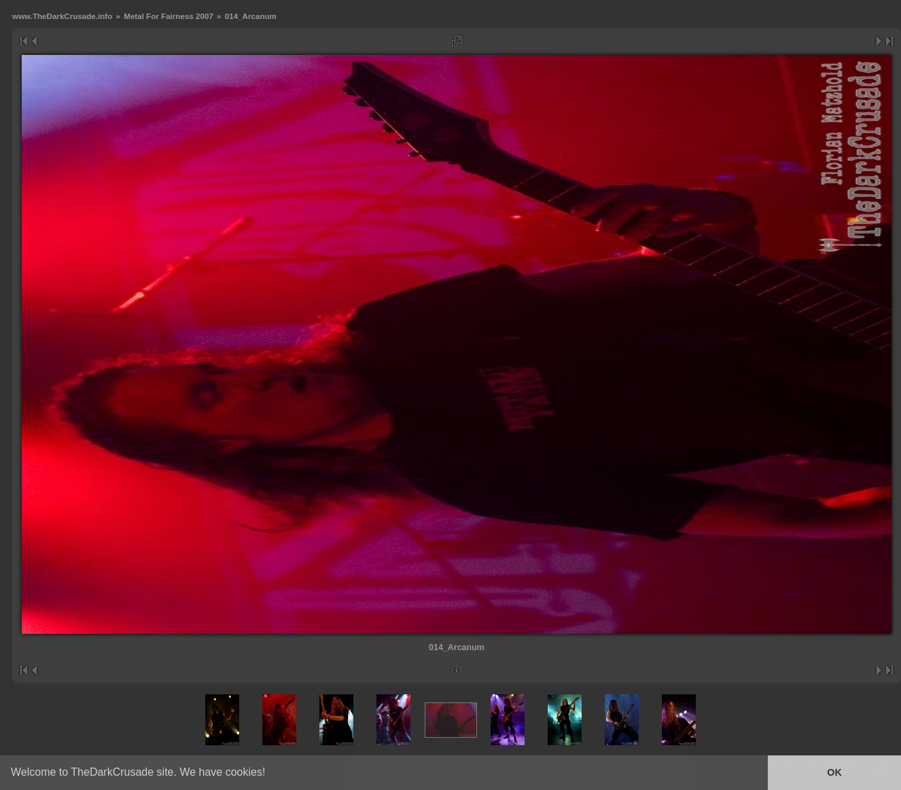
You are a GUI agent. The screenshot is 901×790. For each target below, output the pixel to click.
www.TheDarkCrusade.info (62, 16)
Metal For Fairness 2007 (168, 16)
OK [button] (834, 772)
